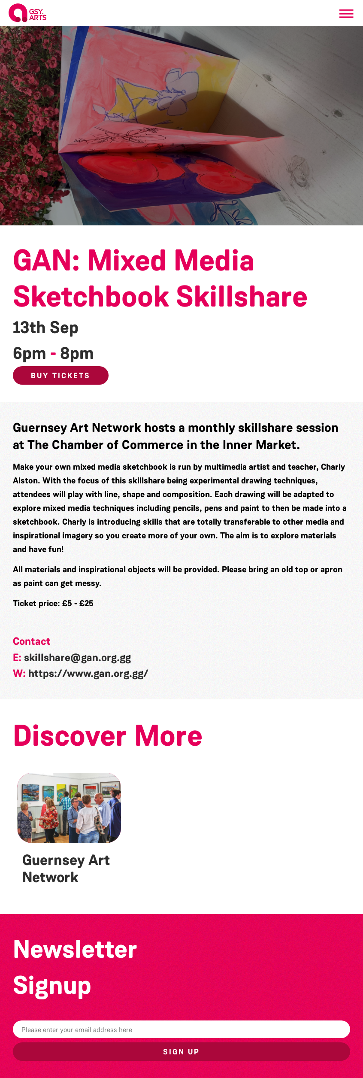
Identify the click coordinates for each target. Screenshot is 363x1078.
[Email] (181, 1029)
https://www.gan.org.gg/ (88, 673)
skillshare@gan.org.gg (77, 658)
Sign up (181, 1052)
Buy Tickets (61, 375)
